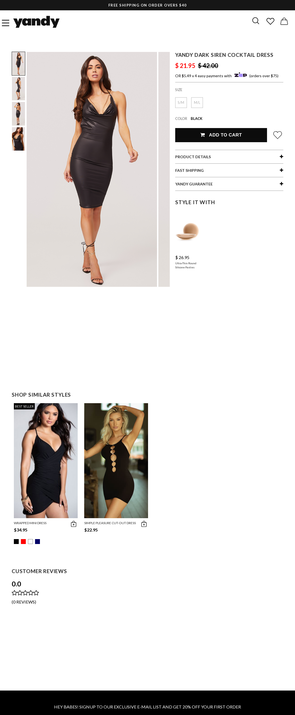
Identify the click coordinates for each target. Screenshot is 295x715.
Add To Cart (221, 135)
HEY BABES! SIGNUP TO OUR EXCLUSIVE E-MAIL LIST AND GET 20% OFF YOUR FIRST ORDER (147, 706)
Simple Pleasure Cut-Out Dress (110, 523)
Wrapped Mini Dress (30, 523)
